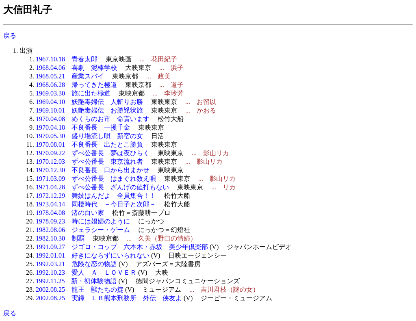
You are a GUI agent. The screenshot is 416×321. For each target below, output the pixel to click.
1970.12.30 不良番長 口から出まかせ (93, 170)
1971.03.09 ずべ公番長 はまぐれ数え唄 (96, 178)
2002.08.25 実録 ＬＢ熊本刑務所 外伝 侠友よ (109, 298)
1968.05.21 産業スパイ (70, 76)
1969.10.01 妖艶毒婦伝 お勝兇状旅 (89, 110)
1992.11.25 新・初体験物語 (76, 281)
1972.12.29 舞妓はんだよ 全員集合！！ (96, 195)
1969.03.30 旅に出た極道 (73, 93)
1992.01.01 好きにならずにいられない (93, 255)
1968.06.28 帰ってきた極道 (76, 84)
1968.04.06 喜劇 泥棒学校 (76, 67)
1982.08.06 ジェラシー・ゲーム (83, 229)
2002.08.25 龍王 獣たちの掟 (80, 289)
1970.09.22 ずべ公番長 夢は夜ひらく (93, 153)
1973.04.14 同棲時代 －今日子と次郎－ (96, 204)
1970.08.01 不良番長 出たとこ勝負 (89, 144)
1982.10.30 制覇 (60, 238)
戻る (9, 35)
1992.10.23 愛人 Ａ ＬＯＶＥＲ (86, 272)
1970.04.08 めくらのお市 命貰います (93, 118)
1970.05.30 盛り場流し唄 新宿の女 (89, 135)
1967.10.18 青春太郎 (67, 59)
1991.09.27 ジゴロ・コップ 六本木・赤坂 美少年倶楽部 (122, 246)
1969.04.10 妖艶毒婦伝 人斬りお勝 (89, 101)
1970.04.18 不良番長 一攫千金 (83, 127)
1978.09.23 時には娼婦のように (83, 221)
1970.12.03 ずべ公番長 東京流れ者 (89, 161)
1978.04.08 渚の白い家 (70, 212)
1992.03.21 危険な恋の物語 (76, 263)
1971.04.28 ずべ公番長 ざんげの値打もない (102, 187)
